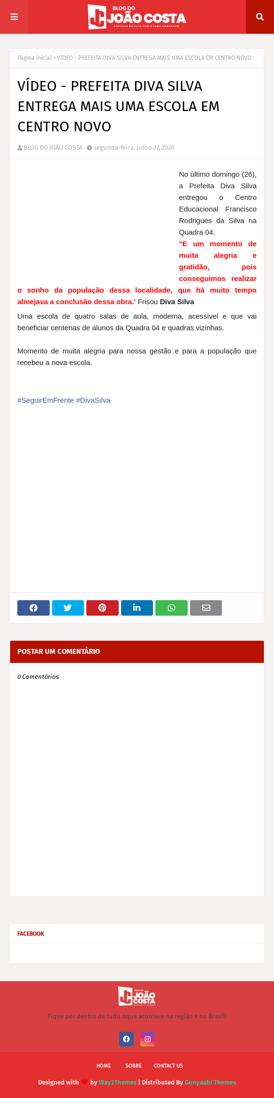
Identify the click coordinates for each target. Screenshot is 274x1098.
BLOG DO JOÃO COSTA (53, 147)
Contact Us (168, 1066)
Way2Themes (118, 1082)
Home (103, 1066)
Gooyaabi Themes (210, 1082)
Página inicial (34, 58)
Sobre (133, 1066)
